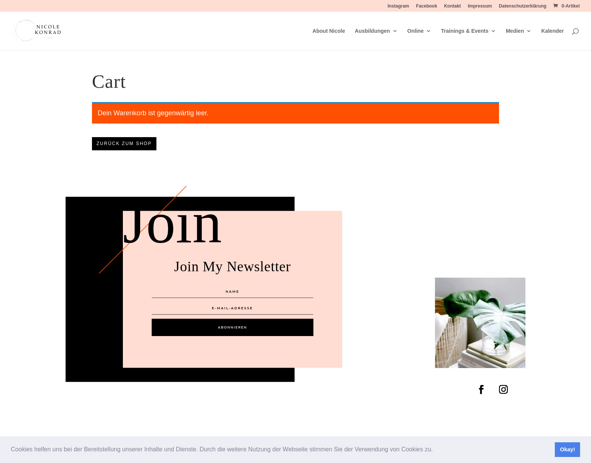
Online (415, 31)
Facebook (426, 6)
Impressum (480, 6)
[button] (436, 450)
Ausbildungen (372, 31)
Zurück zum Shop (124, 143)
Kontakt (452, 6)
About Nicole (328, 31)
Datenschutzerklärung (523, 6)
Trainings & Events (464, 31)
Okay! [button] (567, 449)
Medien (515, 31)
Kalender (552, 31)
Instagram (398, 6)
